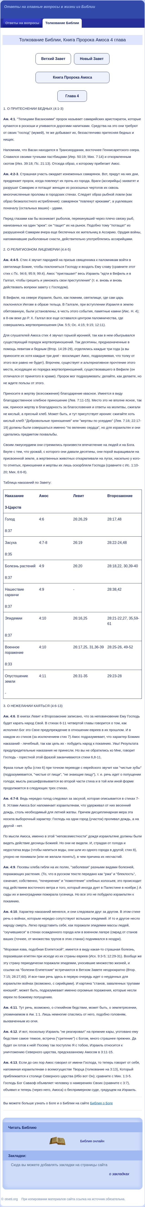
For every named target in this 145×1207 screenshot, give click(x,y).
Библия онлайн (92, 1141)
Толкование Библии (62, 23)
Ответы (22, 23)
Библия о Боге (101, 1103)
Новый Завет (92, 59)
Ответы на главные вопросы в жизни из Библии (49, 7)
